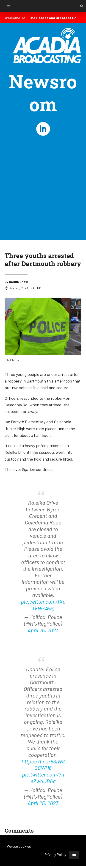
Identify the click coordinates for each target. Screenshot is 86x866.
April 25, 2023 (43, 630)
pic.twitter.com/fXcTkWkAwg (43, 604)
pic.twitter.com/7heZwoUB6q (43, 777)
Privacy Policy (55, 854)
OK (74, 855)
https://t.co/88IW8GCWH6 (43, 764)
